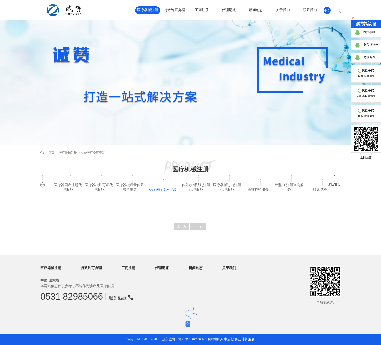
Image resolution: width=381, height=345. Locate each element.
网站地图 (213, 339)
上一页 (181, 226)
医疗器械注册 (68, 152)
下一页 (198, 226)
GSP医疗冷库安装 (93, 152)
